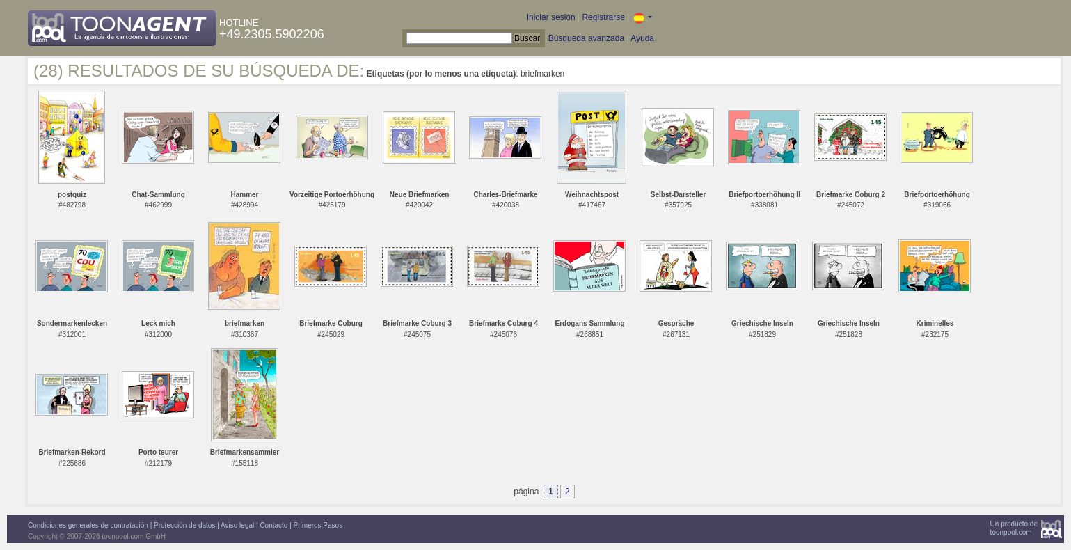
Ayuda (642, 38)
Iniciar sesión (551, 17)
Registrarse (603, 17)
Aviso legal (237, 525)
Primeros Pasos (318, 525)
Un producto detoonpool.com (1014, 528)
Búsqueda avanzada (586, 38)
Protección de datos (184, 525)
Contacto (273, 525)
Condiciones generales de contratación (88, 525)
